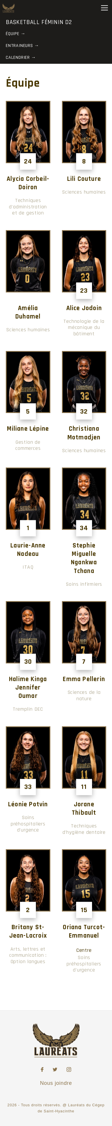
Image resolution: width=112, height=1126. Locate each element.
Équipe (12, 34)
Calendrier (18, 57)
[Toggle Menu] (104, 7)
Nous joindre (56, 1083)
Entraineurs (19, 46)
